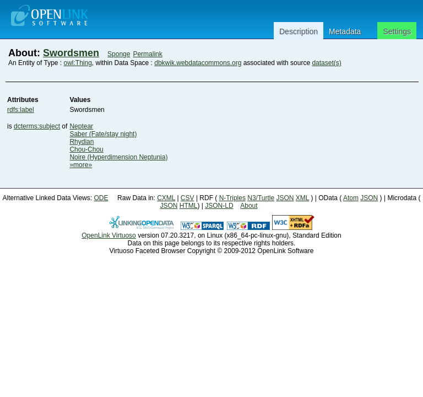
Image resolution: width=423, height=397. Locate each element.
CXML (166, 198)
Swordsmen (71, 52)
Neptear (81, 126)
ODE (101, 198)
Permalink (147, 54)
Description (298, 31)
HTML (189, 206)
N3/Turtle (260, 198)
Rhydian (81, 142)
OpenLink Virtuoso (109, 235)
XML (302, 198)
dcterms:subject (37, 126)
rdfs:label (20, 110)
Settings (397, 31)
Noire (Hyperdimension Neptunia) (118, 157)
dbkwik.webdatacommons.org (197, 63)
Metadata (345, 31)
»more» (80, 165)
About (248, 206)
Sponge (118, 54)
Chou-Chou (86, 149)
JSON (285, 198)
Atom (351, 198)
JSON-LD (219, 206)
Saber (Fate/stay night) (103, 134)
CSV (187, 198)
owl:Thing (78, 63)
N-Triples (232, 198)
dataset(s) (326, 63)
